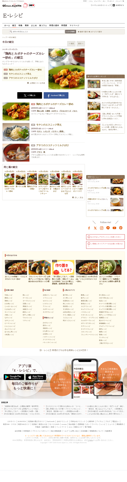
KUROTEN (22, 421)
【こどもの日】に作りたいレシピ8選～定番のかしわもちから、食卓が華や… (112, 127)
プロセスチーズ (65, 111)
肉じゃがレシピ (68, 304)
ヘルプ (65, 431)
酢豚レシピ (85, 295)
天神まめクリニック (77, 421)
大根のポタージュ (94, 200)
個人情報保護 (56, 431)
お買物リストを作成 (37, 83)
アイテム (99, 421)
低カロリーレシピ (105, 320)
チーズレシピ (27, 298)
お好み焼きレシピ (69, 312)
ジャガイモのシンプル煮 (97, 189)
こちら (90, 440)
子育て (85, 1)
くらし (91, 1)
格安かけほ (43, 424)
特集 (20, 25)
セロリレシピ (47, 301)
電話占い (115, 421)
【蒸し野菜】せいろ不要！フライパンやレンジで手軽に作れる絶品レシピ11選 (74, 409)
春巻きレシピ (85, 304)
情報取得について (96, 431)
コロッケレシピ (86, 332)
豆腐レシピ (26, 304)
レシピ (103, 424)
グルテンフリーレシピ (106, 326)
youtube (114, 228)
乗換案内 (120, 424)
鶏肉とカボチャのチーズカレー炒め (25, 70)
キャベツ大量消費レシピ (107, 304)
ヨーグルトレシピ (29, 301)
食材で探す (84, 32)
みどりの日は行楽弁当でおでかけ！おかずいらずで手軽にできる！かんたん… (112, 105)
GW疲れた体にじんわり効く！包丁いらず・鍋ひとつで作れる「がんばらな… (112, 94)
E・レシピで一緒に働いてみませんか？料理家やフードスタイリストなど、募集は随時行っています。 (63, 436)
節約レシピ (103, 329)
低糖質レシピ (103, 318)
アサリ (39, 152)
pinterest (121, 228)
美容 (52, 427)
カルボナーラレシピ (88, 320)
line (108, 228)
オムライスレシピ (87, 309)
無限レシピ (103, 332)
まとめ (34, 25)
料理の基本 (54, 25)
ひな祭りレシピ (48, 331)
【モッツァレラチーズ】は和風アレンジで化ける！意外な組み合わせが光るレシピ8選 (35, 409)
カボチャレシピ (48, 309)
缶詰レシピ (103, 301)
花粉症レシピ (47, 328)
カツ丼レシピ (67, 298)
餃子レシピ (85, 298)
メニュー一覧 (120, 1)
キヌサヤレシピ (48, 312)
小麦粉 (47, 111)
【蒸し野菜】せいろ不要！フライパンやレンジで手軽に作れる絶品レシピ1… (112, 116)
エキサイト (120, 5)
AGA (70, 427)
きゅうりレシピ (10, 329)
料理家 (64, 25)
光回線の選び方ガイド (36, 421)
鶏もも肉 (40, 111)
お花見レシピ (47, 334)
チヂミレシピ (85, 326)
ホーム (7, 25)
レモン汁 (46, 131)
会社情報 (18, 431)
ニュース (111, 424)
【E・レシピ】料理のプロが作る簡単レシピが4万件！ (63, 350)
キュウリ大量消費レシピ (107, 309)
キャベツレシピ (10, 312)
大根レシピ (8, 315)
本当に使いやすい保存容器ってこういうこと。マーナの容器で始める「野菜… (112, 83)
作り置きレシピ (104, 295)
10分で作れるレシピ (106, 298)
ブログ (107, 421)
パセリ (75, 111)
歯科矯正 (45, 427)
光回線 (34, 424)
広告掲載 (84, 431)
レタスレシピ (47, 304)
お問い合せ (74, 431)
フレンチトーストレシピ (89, 335)
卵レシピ (26, 295)
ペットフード (61, 427)
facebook (89, 228)
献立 (14, 25)
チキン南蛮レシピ (69, 315)
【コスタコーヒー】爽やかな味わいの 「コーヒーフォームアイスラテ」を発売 (74, 406)
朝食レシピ (103, 335)
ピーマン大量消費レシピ (107, 306)
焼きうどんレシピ (69, 320)
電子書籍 (88, 427)
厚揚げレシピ (27, 306)
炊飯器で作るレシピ (106, 312)
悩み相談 (72, 424)
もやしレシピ (9, 320)
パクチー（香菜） (58, 131)
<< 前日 (71, 43)
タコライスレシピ (87, 329)
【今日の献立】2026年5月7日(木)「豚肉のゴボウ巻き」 (66, 414)
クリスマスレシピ (49, 339)
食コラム (43, 25)
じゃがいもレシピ (11, 306)
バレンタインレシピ (50, 342)
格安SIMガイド (24, 424)
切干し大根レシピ (29, 315)
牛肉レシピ (8, 295)
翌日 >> (80, 43)
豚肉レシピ (8, 298)
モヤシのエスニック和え (20, 74)
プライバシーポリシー (40, 431)
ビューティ (97, 1)
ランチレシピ (103, 337)
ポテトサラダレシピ (88, 323)
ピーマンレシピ (10, 323)
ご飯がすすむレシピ (106, 343)
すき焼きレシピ (68, 309)
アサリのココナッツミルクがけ (23, 78)
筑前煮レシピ (67, 306)
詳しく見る (79, 197)
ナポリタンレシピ (87, 315)
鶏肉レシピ (8, 301)
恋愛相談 (81, 424)
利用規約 (26, 431)
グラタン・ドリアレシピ (89, 318)
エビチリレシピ (86, 306)
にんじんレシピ (10, 326)
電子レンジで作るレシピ (107, 315)
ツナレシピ (26, 320)
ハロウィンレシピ (49, 337)
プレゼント (110, 1)
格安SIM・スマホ (9, 424)
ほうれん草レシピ (11, 332)
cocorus (64, 424)
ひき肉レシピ (9, 304)
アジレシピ (47, 306)
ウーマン (95, 424)
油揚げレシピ (27, 309)
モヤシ (39, 131)
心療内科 (91, 421)
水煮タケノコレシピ (50, 295)
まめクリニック (62, 421)
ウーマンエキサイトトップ (101, 5)
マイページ (74, 25)
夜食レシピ (103, 340)
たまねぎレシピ (10, 309)
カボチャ (54, 111)
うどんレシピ (67, 318)
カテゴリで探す (96, 32)
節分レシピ (47, 325)
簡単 (27, 25)
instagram (102, 228)
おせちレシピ (47, 323)
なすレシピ (8, 318)
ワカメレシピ (27, 318)
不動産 (37, 427)
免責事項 (108, 431)
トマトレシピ (47, 298)
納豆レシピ (26, 312)
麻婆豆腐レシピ (86, 301)
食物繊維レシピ (104, 323)
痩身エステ (78, 427)
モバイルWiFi (54, 424)
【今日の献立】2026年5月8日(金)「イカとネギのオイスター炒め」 (28, 414)
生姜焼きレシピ (68, 301)
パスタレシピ (85, 312)
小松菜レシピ (9, 335)
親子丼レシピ (67, 295)
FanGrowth (50, 421)
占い (104, 1)
